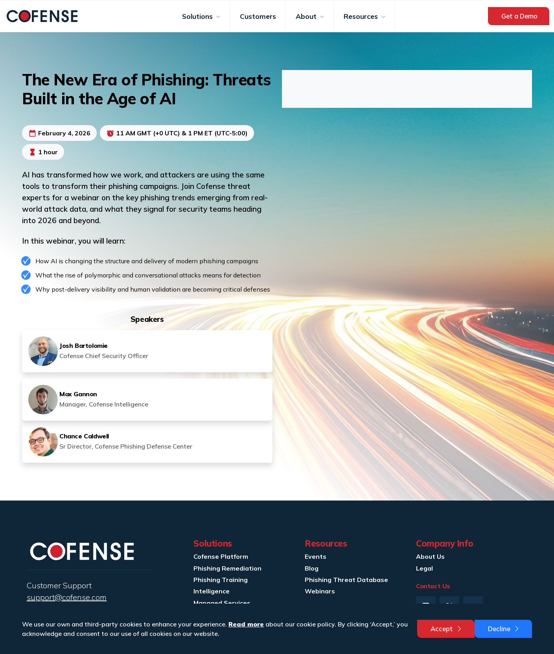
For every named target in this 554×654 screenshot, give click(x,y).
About (307, 16)
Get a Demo (519, 16)
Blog (311, 568)
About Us (430, 556)
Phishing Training (220, 580)
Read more (246, 624)
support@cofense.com (67, 597)
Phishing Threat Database (346, 580)
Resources (362, 16)
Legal (424, 568)
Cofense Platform (220, 556)
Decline (504, 629)
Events (315, 556)
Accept (447, 629)
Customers (258, 16)
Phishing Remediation (227, 568)
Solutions (198, 16)
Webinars (320, 591)
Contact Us (433, 586)
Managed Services (221, 603)
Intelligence (211, 591)
